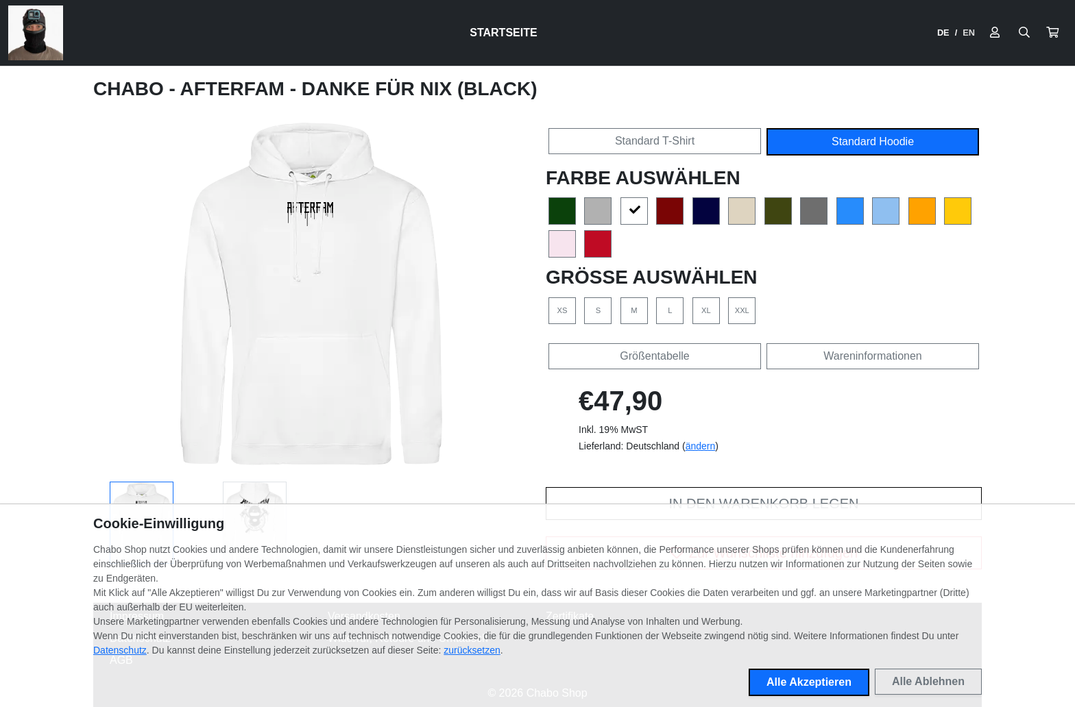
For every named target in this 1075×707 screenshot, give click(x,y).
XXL (742, 310)
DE (943, 32)
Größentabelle (654, 356)
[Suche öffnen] (1024, 33)
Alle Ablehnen (928, 681)
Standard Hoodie (873, 141)
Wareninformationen (872, 356)
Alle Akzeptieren (808, 682)
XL (706, 310)
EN (969, 32)
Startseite (503, 32)
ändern (701, 446)
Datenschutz (120, 650)
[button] (1052, 33)
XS (562, 310)
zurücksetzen (472, 650)
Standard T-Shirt (654, 141)
